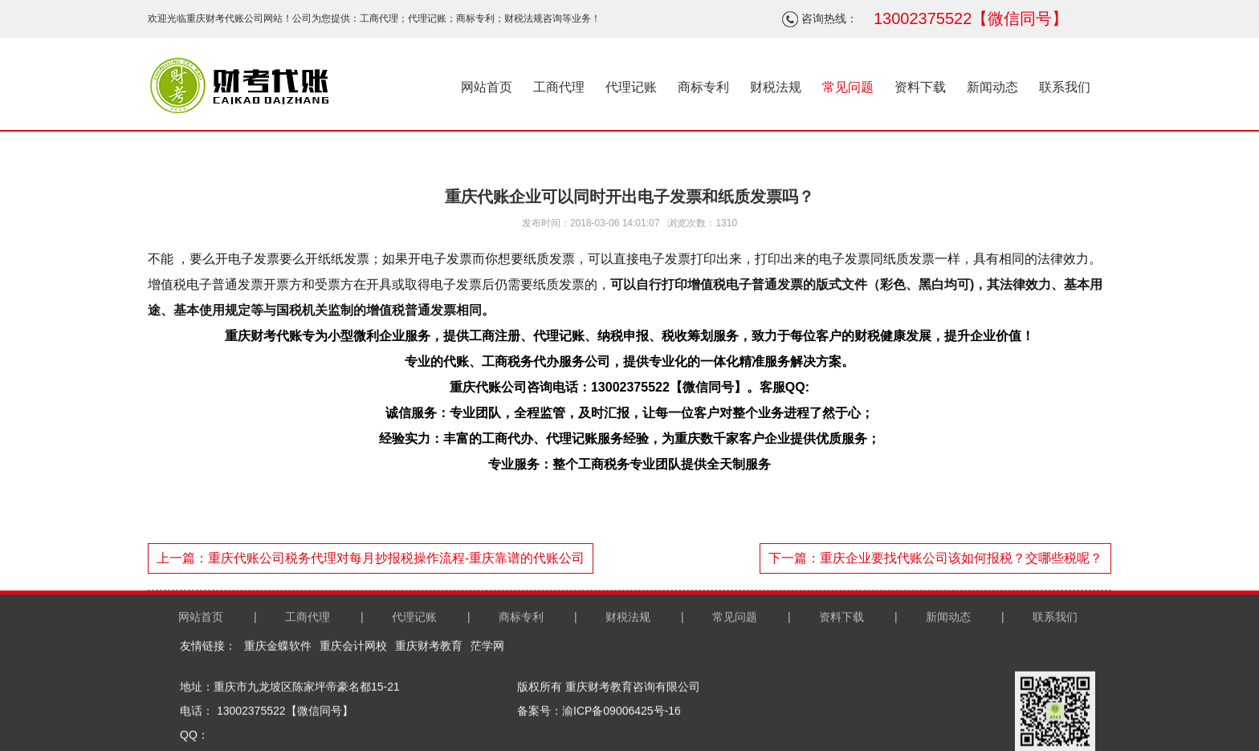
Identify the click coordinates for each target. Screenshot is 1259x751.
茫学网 (487, 715)
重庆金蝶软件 (278, 715)
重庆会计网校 (353, 715)
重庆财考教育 (428, 715)
